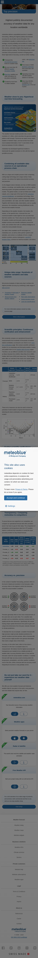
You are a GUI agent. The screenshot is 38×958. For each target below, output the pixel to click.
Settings (10, 506)
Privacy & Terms (21, 489)
